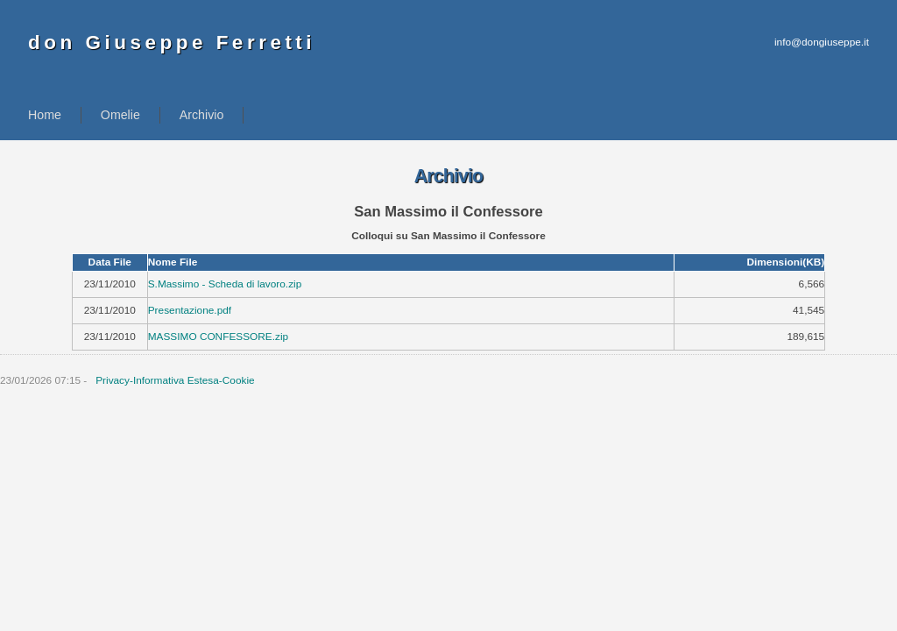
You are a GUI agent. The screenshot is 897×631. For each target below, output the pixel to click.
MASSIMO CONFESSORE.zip (218, 336)
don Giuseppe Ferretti (171, 42)
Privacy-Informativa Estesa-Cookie (174, 380)
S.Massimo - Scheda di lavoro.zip (225, 284)
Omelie (120, 115)
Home (44, 115)
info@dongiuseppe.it (821, 42)
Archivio (201, 115)
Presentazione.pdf (189, 310)
